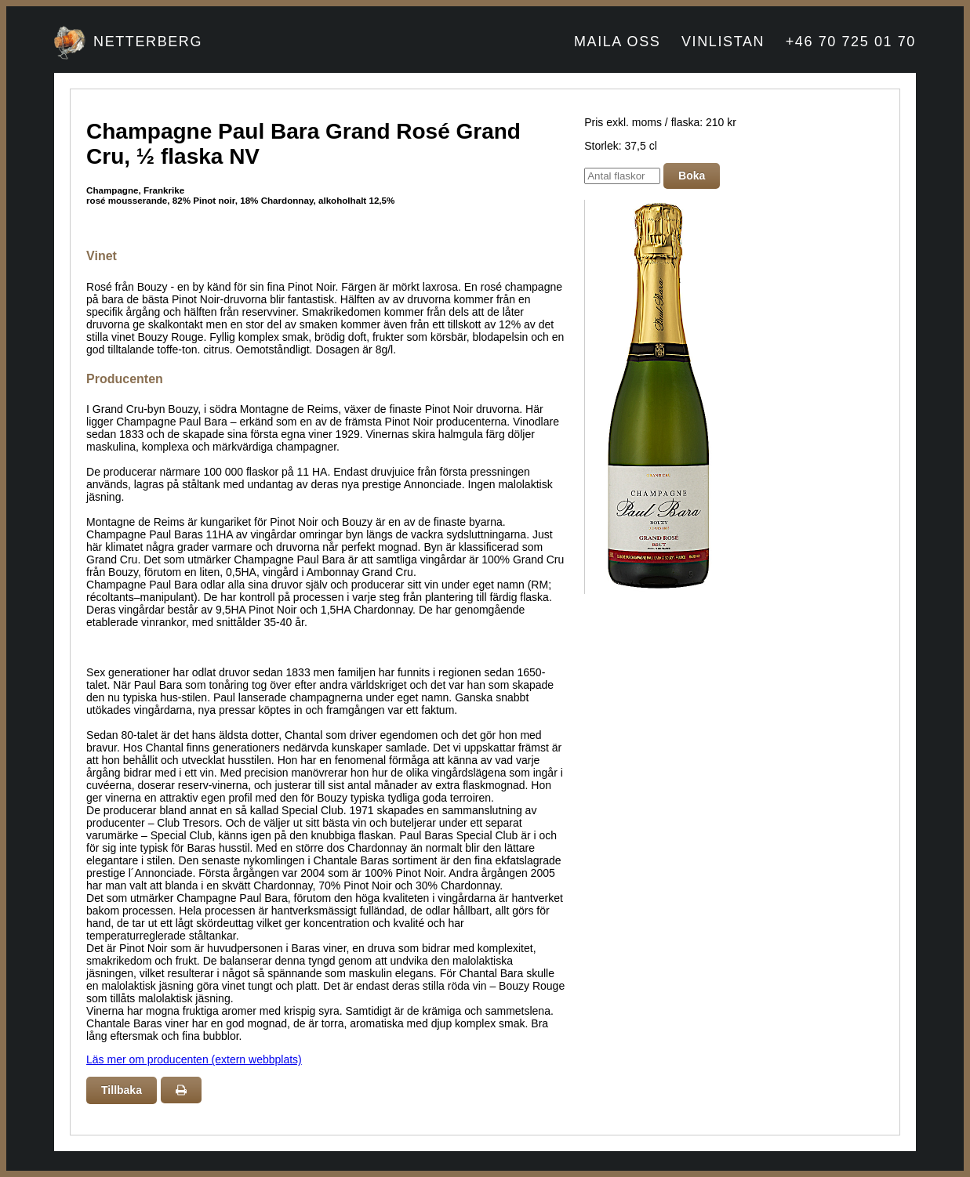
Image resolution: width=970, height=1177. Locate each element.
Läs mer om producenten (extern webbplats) (194, 1059)
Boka (691, 175)
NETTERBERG (147, 41)
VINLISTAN (723, 41)
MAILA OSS (617, 41)
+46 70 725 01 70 (851, 41)
